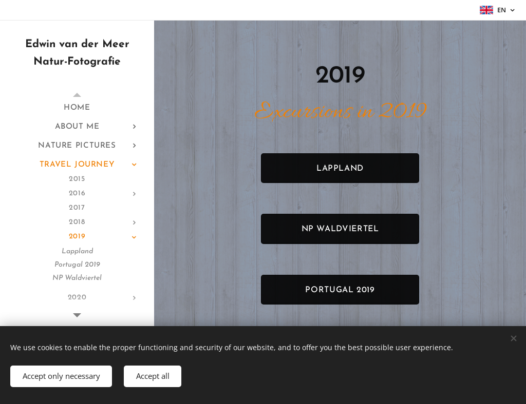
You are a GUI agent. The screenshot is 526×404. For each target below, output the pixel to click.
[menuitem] (77, 108)
